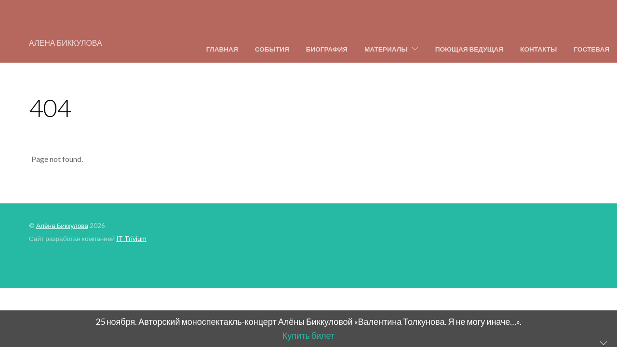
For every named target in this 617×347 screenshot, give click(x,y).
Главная (222, 49)
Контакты (538, 49)
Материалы (386, 49)
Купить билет (308, 335)
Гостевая (591, 49)
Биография (327, 49)
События (272, 49)
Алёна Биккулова (62, 225)
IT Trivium (131, 238)
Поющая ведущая (469, 49)
